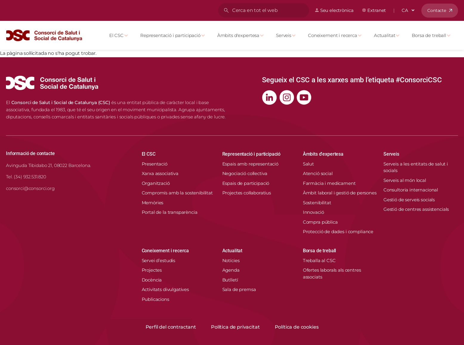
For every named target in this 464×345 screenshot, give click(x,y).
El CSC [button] (148, 154)
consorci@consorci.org (30, 188)
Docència (152, 280)
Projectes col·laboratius (246, 193)
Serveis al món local (404, 180)
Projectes (152, 270)
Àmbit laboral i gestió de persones (340, 193)
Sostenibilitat (317, 202)
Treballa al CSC (319, 260)
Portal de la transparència (170, 212)
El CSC (116, 35)
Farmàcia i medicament (329, 183)
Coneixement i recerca (332, 35)
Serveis (283, 35)
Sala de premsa (239, 289)
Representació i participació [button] (251, 154)
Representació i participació (170, 35)
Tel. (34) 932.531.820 (26, 177)
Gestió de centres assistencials (416, 209)
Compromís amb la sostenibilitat (177, 193)
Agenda (231, 270)
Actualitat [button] (232, 250)
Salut (308, 164)
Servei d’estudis (158, 260)
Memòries (153, 202)
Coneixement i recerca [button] (165, 250)
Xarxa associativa (160, 173)
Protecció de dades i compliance (338, 231)
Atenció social (318, 173)
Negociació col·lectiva (245, 173)
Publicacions (155, 299)
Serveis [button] (391, 154)
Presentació (154, 164)
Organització (156, 183)
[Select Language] (407, 10)
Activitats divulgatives (165, 289)
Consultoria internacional (410, 190)
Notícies (231, 260)
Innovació (313, 212)
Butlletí (230, 280)
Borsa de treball (429, 35)
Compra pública (320, 222)
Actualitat (384, 35)
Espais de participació (245, 183)
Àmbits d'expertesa (238, 35)
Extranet (376, 10)
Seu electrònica (337, 10)
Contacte (436, 10)
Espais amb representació (250, 164)
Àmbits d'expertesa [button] (323, 154)
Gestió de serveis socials (409, 199)
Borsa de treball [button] (319, 250)
